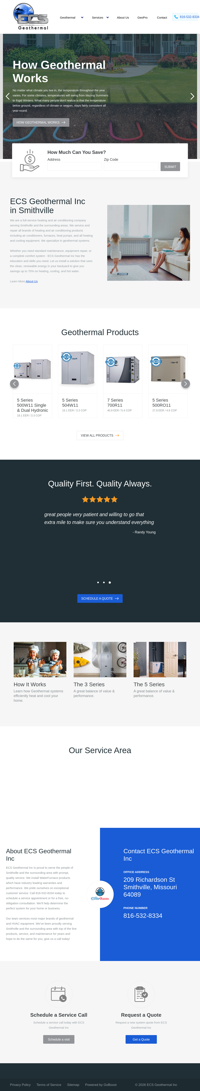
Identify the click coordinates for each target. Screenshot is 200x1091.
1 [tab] (98, 582)
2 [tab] (104, 582)
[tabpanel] (100, 96)
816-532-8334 (142, 915)
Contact (162, 17)
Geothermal (67, 17)
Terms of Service (49, 1085)
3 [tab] (110, 582)
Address (53, 159)
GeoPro (143, 17)
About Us (123, 17)
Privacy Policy (20, 1085)
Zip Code (111, 159)
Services (97, 17)
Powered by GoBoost (101, 1085)
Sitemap (73, 1085)
